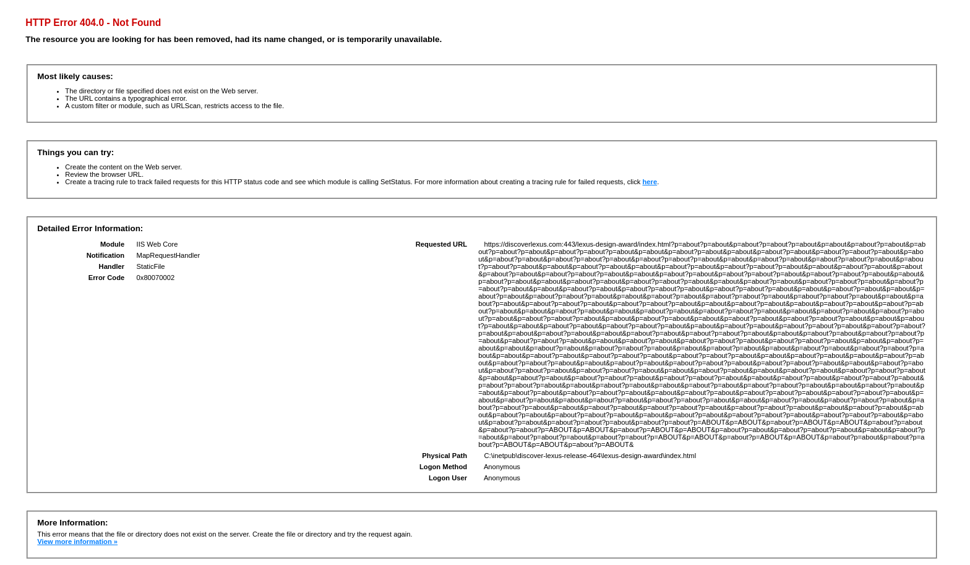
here (650, 181)
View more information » (77, 541)
